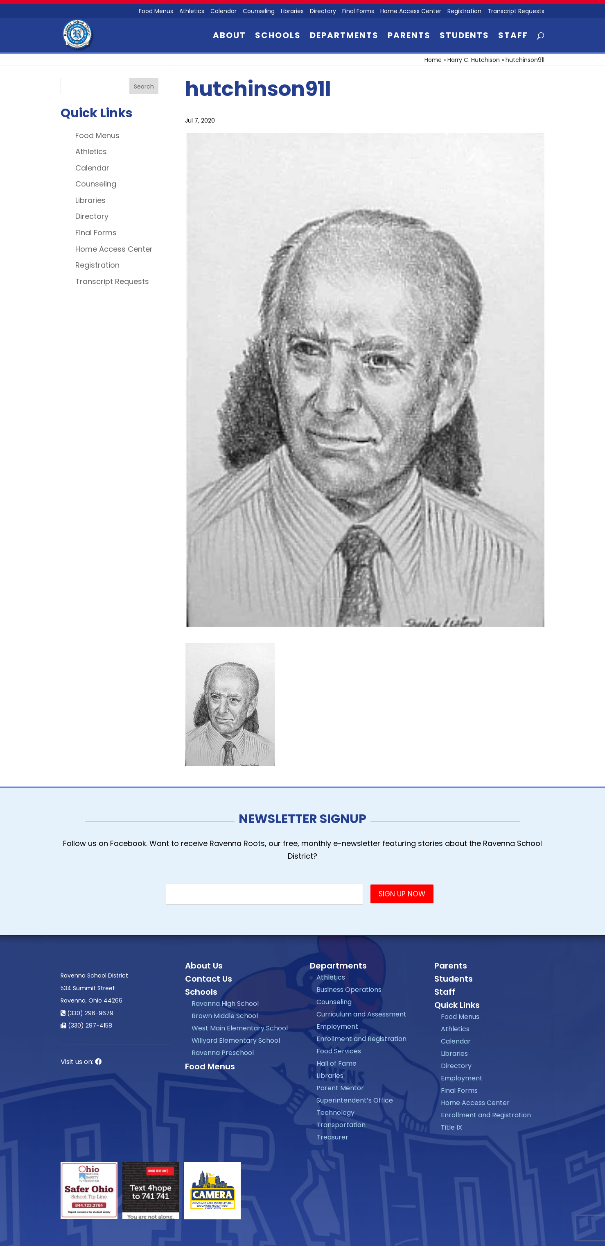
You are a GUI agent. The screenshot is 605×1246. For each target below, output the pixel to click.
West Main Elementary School (240, 1028)
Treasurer (332, 1137)
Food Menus (156, 11)
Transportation (341, 1125)
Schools (278, 36)
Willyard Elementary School (236, 1040)
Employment (337, 1026)
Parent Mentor (340, 1088)
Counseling (259, 11)
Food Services (338, 1051)
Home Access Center (410, 11)
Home (433, 60)
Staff (513, 36)
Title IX (451, 1127)
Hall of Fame (336, 1063)
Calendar (223, 11)
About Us (204, 965)
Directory (323, 11)
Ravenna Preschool (223, 1052)
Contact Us (208, 979)
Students (464, 36)
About (229, 36)
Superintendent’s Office (354, 1100)
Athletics (191, 11)
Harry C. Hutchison (473, 60)
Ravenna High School (225, 1003)
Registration (464, 11)
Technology (335, 1112)
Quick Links (457, 1005)
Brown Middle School (225, 1016)
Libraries (292, 11)
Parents (409, 36)
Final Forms (358, 11)
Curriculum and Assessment (361, 1014)
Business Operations (349, 989)
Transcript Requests (516, 11)
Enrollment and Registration (361, 1039)
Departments (344, 36)
